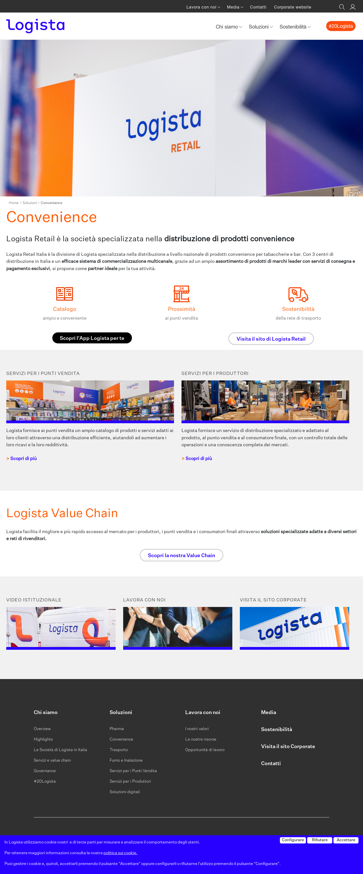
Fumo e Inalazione (126, 761)
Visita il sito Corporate (288, 746)
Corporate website (292, 7)
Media (268, 712)
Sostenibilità (276, 729)
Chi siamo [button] (227, 27)
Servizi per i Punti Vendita (133, 771)
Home (14, 203)
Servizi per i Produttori (130, 782)
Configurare (293, 840)
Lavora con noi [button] (202, 7)
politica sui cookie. (120, 853)
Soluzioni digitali (125, 792)
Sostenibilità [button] (294, 27)
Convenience (121, 740)
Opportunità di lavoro (205, 750)
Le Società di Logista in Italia (60, 750)
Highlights (43, 740)
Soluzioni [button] (259, 27)
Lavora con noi (202, 712)
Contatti (258, 7)
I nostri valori (197, 729)
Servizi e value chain (52, 761)
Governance (45, 771)
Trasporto (119, 750)
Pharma (117, 729)
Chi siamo (46, 712)
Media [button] (234, 7)
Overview (42, 729)
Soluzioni (30, 203)
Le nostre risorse (200, 740)
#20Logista (45, 782)
